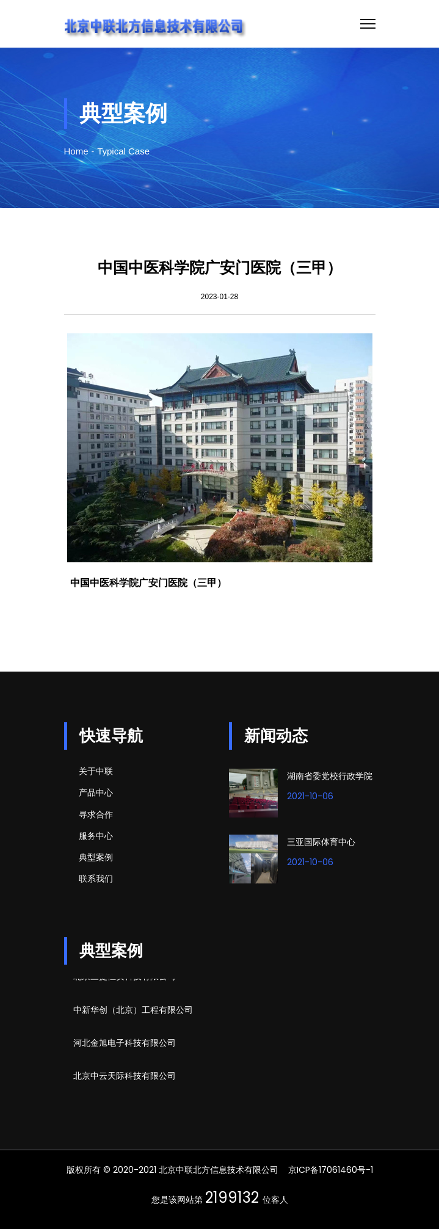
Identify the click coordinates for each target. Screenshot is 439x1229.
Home (76, 151)
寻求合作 (96, 814)
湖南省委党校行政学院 (329, 776)
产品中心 (96, 792)
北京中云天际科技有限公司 (124, 1077)
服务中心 (96, 836)
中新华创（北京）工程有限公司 (133, 1011)
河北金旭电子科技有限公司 (124, 1044)
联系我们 (96, 878)
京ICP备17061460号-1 (330, 1170)
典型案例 (96, 857)
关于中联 (96, 771)
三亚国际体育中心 (321, 842)
